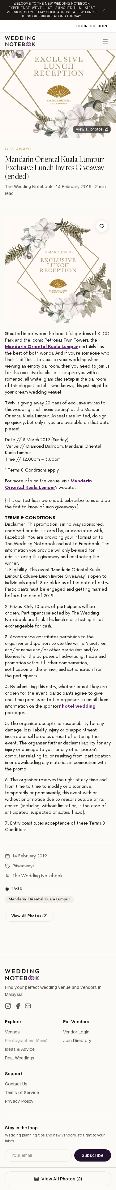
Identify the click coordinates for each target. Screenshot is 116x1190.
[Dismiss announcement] (103, 10)
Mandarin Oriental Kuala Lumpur (41, 346)
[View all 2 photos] (92, 129)
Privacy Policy (19, 1101)
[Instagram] (8, 1006)
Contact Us (16, 1084)
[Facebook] (18, 1006)
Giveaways (23, 866)
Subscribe (93, 1155)
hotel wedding (79, 706)
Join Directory (77, 1040)
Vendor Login (76, 1032)
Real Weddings (19, 1058)
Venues (12, 1032)
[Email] (28, 1006)
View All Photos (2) (29, 916)
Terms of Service (22, 1092)
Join (102, 26)
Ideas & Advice (20, 1049)
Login (82, 26)
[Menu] (105, 41)
